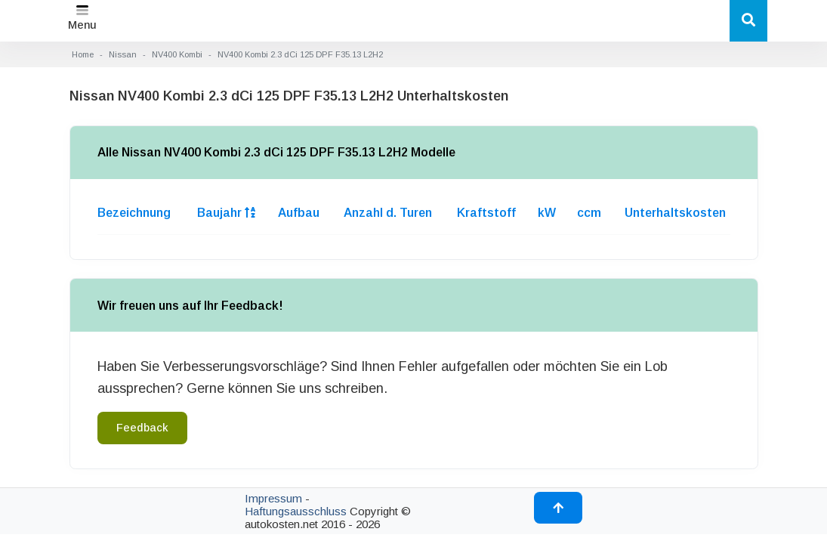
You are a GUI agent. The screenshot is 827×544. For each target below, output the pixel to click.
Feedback (142, 428)
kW (547, 212)
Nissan (123, 54)
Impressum (273, 498)
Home (83, 54)
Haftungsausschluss (296, 511)
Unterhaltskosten (675, 212)
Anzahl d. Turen (388, 212)
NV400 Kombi (177, 54)
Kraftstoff (486, 212)
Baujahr (226, 212)
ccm (589, 212)
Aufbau (298, 212)
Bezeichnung (134, 212)
